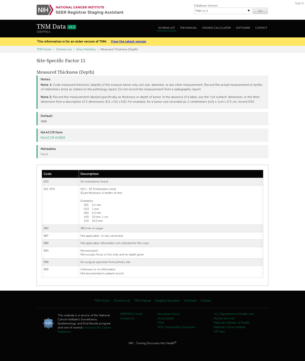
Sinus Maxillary (86, 49)
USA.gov (219, 331)
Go (260, 11)
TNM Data (56, 27)
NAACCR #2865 (53, 137)
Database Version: (206, 5)
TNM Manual (188, 28)
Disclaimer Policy (169, 314)
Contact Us (127, 318)
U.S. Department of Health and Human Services (234, 316)
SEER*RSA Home (131, 314)
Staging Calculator (216, 28)
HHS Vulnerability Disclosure (176, 327)
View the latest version (128, 41)
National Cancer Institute (230, 327)
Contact (261, 28)
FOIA (161, 323)
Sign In (299, 3)
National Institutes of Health (232, 323)
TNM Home (44, 49)
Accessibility (166, 318)
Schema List (166, 28)
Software (243, 28)
